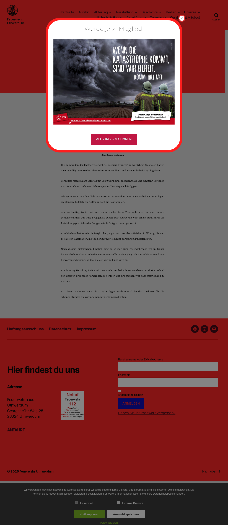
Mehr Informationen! (114, 139)
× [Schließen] (181, 18)
